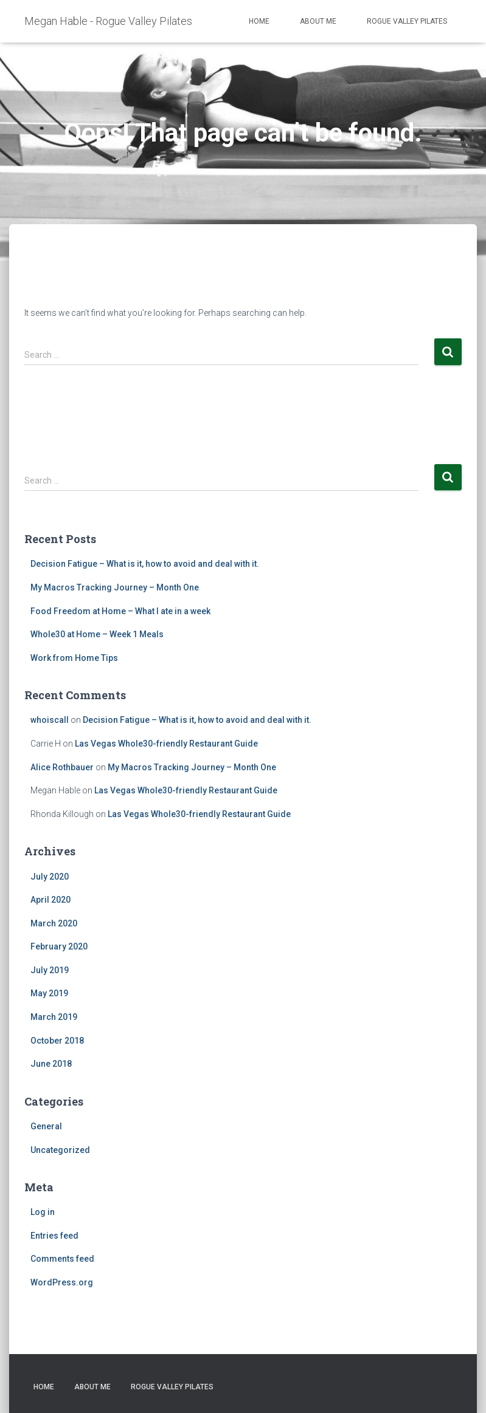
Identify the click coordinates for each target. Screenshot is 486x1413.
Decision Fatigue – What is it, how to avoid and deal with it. (144, 564)
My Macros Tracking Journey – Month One (114, 587)
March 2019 (53, 1017)
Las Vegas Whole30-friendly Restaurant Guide (166, 743)
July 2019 (49, 970)
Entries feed (54, 1235)
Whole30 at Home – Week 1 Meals (97, 634)
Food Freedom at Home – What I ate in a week (120, 611)
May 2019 (49, 993)
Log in (42, 1212)
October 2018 (57, 1040)
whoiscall (49, 720)
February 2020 (59, 946)
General (46, 1126)
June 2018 (51, 1064)
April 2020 (50, 900)
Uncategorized (60, 1150)
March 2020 (53, 923)
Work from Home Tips (74, 658)
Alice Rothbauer (62, 767)
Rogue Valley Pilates (407, 21)
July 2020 (49, 876)
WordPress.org (61, 1282)
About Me (318, 21)
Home (259, 21)
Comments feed (62, 1259)
